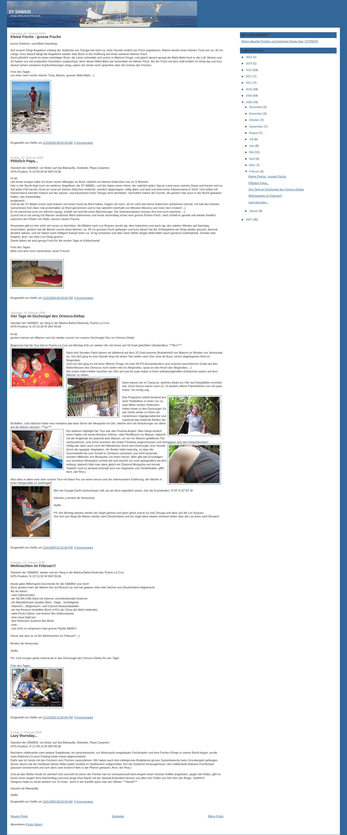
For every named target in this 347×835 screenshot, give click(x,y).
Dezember (256, 106)
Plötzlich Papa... (24, 161)
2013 (249, 69)
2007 (249, 219)
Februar (254, 171)
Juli (251, 139)
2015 (249, 57)
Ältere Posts (215, 816)
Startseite (118, 816)
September (256, 126)
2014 (249, 63)
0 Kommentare (83, 142)
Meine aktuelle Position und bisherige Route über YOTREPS (279, 41)
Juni (252, 145)
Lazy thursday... (23, 736)
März (252, 165)
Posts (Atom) (34, 824)
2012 (249, 76)
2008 (249, 102)
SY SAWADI (20, 12)
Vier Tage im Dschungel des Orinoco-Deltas (47, 316)
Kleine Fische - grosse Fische (35, 37)
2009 (249, 95)
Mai (251, 152)
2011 (249, 82)
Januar (254, 210)
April (252, 158)
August (254, 132)
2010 (249, 89)
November (256, 113)
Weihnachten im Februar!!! (33, 566)
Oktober (254, 119)
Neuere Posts (19, 816)
